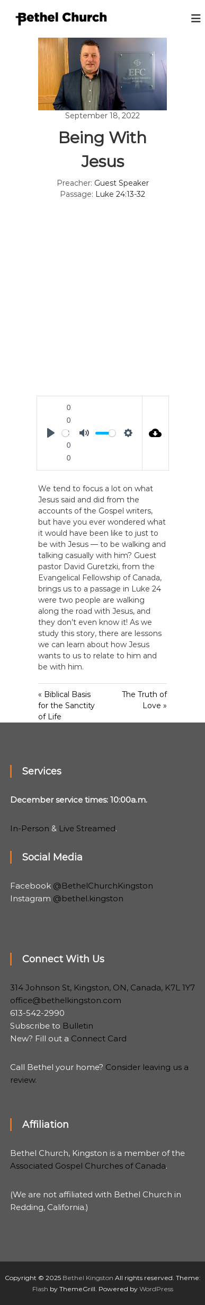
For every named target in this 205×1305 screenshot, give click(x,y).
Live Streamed (87, 828)
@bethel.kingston (88, 898)
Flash (40, 1289)
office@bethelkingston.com (65, 1000)
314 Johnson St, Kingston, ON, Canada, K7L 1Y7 (102, 987)
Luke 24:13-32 (120, 194)
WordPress (156, 1289)
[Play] (50, 432)
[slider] (65, 433)
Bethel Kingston (88, 1278)
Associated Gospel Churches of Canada (88, 1166)
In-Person (29, 828)
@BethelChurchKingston (103, 886)
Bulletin (78, 1026)
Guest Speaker (121, 183)
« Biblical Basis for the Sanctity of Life (66, 705)
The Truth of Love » (144, 700)
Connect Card (99, 1038)
